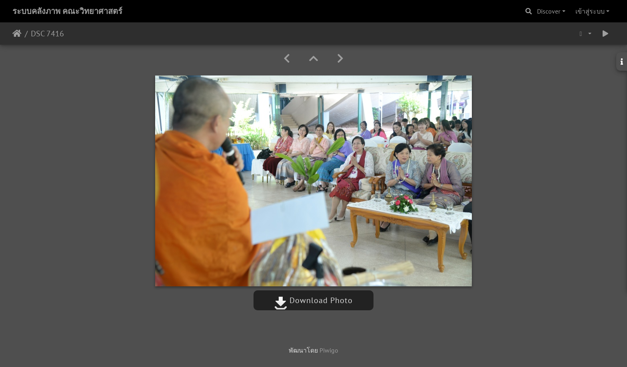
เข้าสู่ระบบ (590, 11)
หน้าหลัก (17, 34)
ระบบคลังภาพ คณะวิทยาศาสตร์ (67, 11)
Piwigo (328, 350)
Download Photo (313, 300)
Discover (548, 11)
